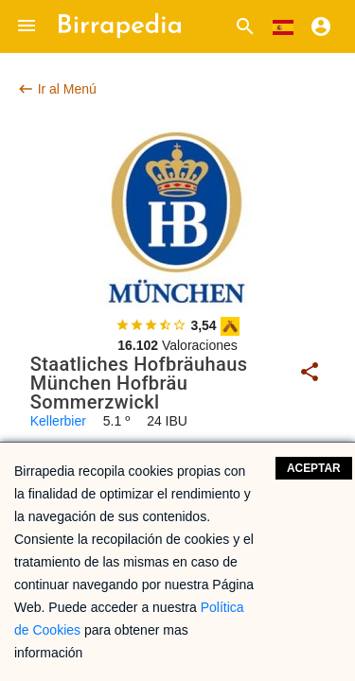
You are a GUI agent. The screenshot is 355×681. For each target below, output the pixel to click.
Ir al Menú (57, 88)
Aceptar (314, 468)
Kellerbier (58, 420)
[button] (26, 26)
